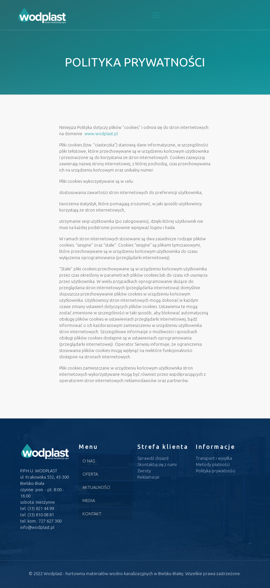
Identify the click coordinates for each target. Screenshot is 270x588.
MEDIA (88, 500)
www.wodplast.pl (101, 133)
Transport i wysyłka (214, 458)
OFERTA (90, 474)
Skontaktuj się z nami (157, 464)
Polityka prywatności (215, 470)
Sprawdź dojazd (152, 458)
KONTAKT (91, 513)
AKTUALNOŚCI (96, 487)
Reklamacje (148, 477)
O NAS (88, 460)
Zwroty (144, 470)
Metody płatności (213, 464)
